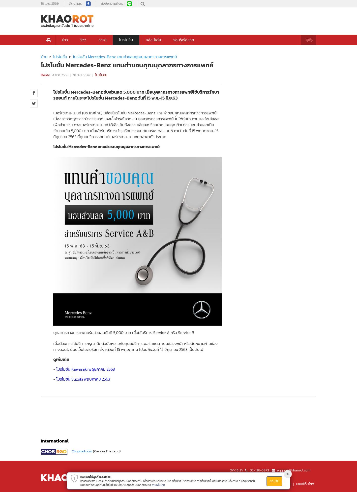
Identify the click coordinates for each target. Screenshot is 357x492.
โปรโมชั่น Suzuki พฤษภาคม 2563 (83, 379)
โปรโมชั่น (126, 40)
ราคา (103, 40)
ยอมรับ (274, 481)
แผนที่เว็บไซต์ (305, 484)
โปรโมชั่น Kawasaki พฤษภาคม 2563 (85, 369)
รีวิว (83, 40)
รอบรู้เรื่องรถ (183, 40)
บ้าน (44, 57)
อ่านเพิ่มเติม (158, 485)
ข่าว (65, 40)
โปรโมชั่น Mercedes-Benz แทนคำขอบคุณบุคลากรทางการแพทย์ (125, 57)
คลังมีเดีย (153, 40)
